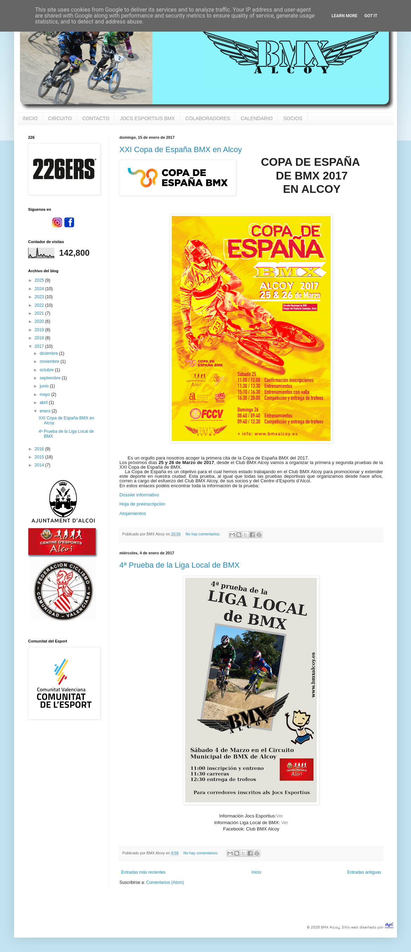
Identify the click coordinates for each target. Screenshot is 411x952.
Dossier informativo (139, 494)
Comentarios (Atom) (165, 882)
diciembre (49, 353)
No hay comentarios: (203, 534)
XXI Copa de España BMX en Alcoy (180, 149)
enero (46, 411)
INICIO (30, 118)
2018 (40, 337)
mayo (45, 394)
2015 (40, 457)
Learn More (345, 15)
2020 (40, 321)
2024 (40, 288)
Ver (279, 816)
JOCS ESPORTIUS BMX (147, 118)
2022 (40, 305)
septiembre (51, 378)
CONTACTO (95, 118)
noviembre (50, 361)
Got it (370, 15)
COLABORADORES (207, 118)
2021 (40, 313)
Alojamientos (132, 513)
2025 (40, 280)
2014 (40, 465)
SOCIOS (292, 118)
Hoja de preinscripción (142, 504)
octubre (47, 369)
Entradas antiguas (364, 872)
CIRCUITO (60, 118)
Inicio (256, 872)
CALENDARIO (257, 118)
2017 (40, 346)
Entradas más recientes (143, 872)
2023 (40, 296)
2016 (40, 448)
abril (44, 402)
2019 (40, 329)
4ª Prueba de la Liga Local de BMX (179, 565)
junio (45, 386)
